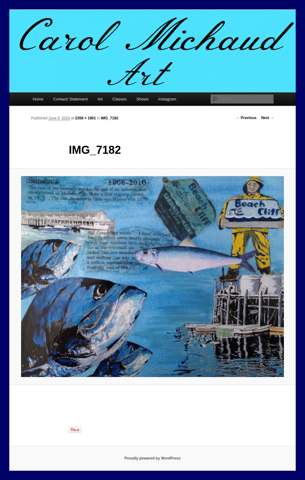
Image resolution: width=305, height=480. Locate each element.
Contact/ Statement (70, 99)
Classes (120, 99)
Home (38, 99)
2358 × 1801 (85, 118)
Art (100, 99)
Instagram (167, 99)
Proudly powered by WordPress (152, 458)
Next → (267, 118)
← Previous (246, 118)
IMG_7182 (109, 118)
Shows (142, 99)
